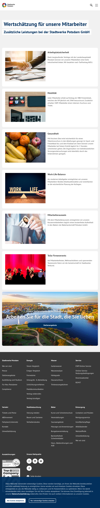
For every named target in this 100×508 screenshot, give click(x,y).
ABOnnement (7, 417)
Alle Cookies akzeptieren (15, 500)
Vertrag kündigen (33, 398)
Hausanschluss (57, 380)
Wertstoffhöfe (81, 431)
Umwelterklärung (9, 431)
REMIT (78, 382)
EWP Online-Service (83, 366)
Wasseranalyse (56, 371)
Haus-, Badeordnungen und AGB (62, 444)
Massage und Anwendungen (62, 426)
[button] (96, 5)
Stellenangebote (8, 375)
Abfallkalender (81, 426)
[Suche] (91, 5)
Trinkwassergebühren (59, 384)
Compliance (6, 389)
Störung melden (33, 413)
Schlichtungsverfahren (35, 384)
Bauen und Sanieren (35, 417)
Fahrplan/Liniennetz (10, 422)
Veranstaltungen (57, 417)
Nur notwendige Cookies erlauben (42, 500)
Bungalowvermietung (59, 431)
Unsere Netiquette (34, 454)
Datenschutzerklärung (21, 494)
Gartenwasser (56, 366)
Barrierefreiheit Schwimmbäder (57, 437)
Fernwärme (31, 375)
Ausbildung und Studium (12, 380)
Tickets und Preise (9, 413)
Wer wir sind (7, 366)
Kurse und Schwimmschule (61, 413)
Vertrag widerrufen (34, 394)
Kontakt (5, 426)
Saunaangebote (57, 422)
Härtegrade (55, 375)
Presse (4, 371)
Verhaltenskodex (33, 422)
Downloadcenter (82, 378)
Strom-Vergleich (33, 366)
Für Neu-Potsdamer (9, 384)
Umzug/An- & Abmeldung (37, 380)
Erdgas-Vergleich (33, 371)
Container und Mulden (84, 413)
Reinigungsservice (83, 417)
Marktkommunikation (35, 389)
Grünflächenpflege (83, 422)
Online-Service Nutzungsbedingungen (85, 372)
